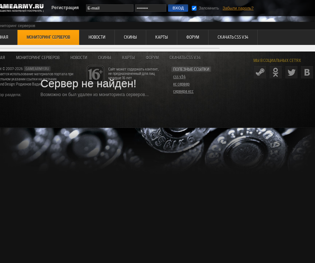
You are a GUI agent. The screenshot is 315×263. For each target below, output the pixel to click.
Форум (152, 57)
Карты (128, 57)
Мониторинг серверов (37, 57)
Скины (104, 57)
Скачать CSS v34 (185, 57)
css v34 (179, 76)
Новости (78, 57)
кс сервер (181, 84)
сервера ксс (183, 91)
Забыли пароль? (238, 8)
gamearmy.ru (37, 68)
